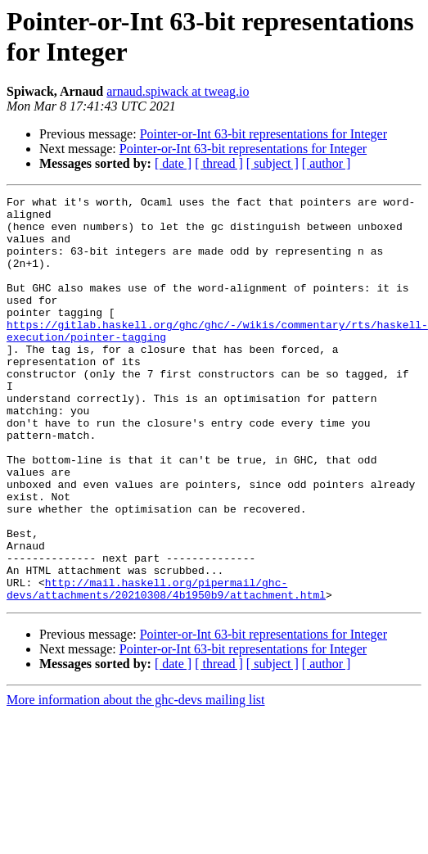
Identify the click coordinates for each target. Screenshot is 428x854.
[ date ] (173, 163)
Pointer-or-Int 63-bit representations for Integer (263, 134)
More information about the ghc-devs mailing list (136, 766)
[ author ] (326, 163)
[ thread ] (219, 163)
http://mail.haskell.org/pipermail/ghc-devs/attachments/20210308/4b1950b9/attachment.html (166, 653)
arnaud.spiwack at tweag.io (177, 91)
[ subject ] (272, 163)
